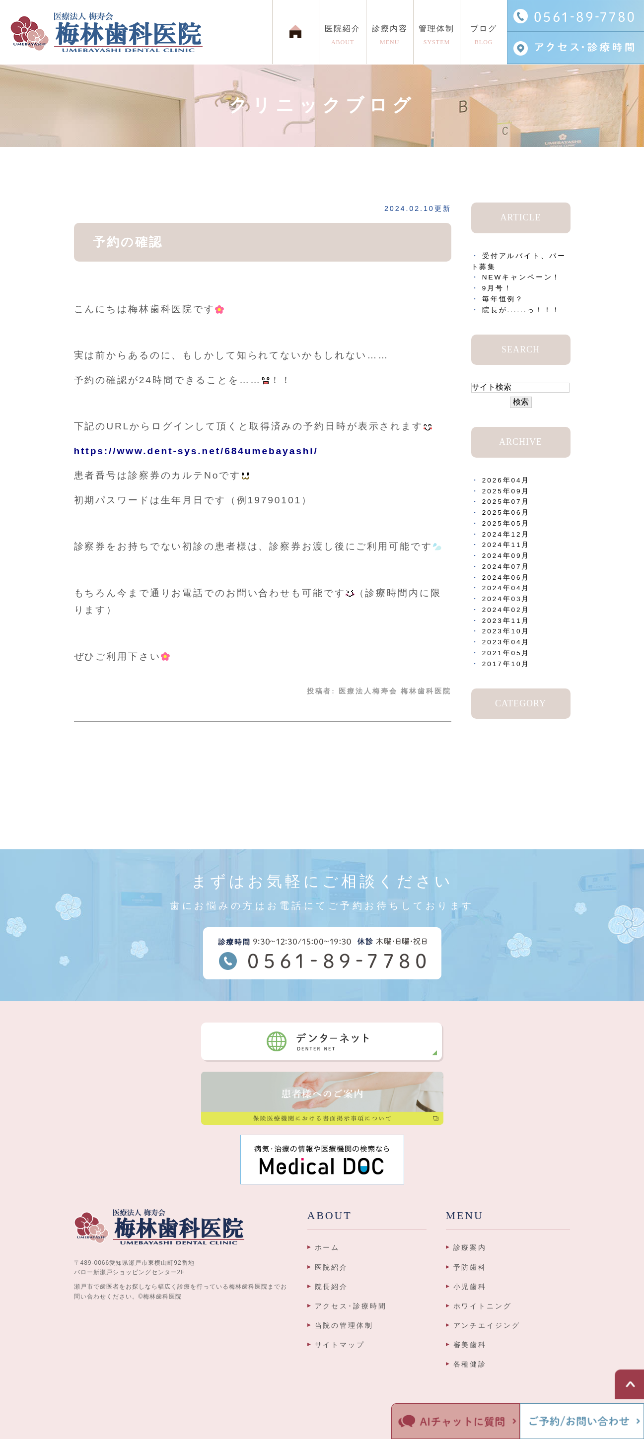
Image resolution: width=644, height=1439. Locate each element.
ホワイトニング (482, 1306)
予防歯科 (470, 1267)
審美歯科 (470, 1345)
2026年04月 (506, 480)
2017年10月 (506, 664)
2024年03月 (506, 599)
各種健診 (470, 1364)
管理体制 (437, 37)
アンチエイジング (486, 1325)
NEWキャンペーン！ (521, 277)
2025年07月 (506, 501)
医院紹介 (332, 1267)
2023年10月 (506, 631)
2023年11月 (506, 620)
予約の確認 (128, 242)
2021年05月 (506, 653)
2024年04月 (506, 588)
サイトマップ (340, 1345)
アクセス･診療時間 (351, 1306)
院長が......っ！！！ (521, 310)
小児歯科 (470, 1287)
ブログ (483, 37)
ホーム (327, 1247)
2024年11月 (506, 544)
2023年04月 (506, 642)
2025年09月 (506, 491)
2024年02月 (506, 610)
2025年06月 (506, 512)
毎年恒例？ (503, 299)
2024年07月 (506, 566)
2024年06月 (506, 577)
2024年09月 (506, 555)
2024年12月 (506, 534)
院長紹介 (332, 1287)
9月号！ (497, 288)
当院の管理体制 (344, 1325)
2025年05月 (506, 523)
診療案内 (470, 1247)
